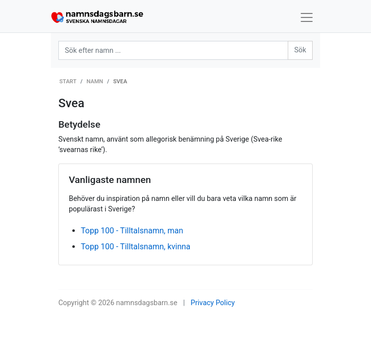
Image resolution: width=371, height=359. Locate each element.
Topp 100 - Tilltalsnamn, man (132, 230)
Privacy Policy (212, 303)
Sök (300, 50)
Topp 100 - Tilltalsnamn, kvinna (135, 246)
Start (67, 81)
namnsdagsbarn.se (147, 303)
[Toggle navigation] (306, 17)
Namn (95, 81)
